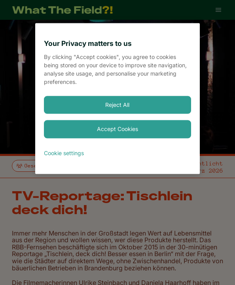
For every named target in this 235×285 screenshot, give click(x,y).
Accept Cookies (117, 129)
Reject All (117, 104)
